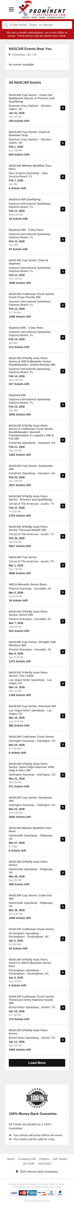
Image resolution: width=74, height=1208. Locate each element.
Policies (44, 1158)
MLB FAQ (44, 1163)
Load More (37, 1063)
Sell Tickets (60, 1158)
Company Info (27, 1158)
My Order (29, 1163)
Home (11, 1158)
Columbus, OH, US (23, 54)
